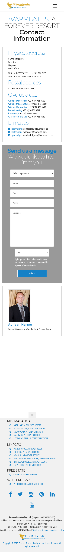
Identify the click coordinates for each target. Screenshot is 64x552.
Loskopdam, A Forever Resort (28, 431)
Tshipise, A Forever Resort (26, 451)
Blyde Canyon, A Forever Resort (29, 428)
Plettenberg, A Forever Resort (28, 483)
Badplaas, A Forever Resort (27, 425)
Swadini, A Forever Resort (26, 455)
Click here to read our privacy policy (48, 530)
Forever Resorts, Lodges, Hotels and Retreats (38, 543)
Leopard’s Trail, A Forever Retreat (30, 438)
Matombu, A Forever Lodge (26, 434)
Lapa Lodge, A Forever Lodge (27, 464)
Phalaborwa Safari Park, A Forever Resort (34, 458)
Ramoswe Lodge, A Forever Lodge (30, 461)
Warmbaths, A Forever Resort (28, 448)
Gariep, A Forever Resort (25, 474)
